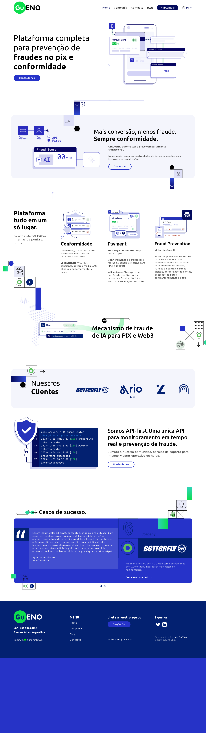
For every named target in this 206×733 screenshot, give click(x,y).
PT (187, 7)
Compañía (120, 7)
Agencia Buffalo (178, 637)
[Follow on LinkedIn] (164, 624)
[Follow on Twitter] (158, 624)
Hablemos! (168, 7)
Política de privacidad (120, 639)
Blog (150, 7)
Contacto (137, 7)
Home (106, 7)
